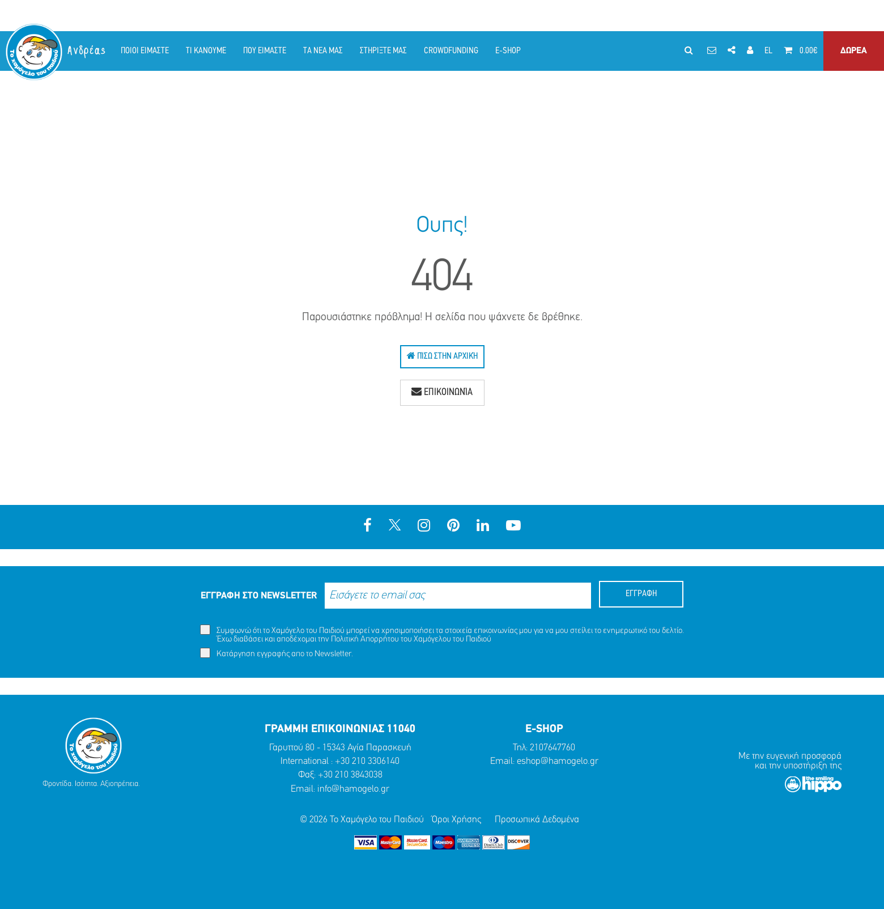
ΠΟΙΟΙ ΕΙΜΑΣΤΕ (145, 51)
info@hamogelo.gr (353, 789)
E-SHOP (508, 51)
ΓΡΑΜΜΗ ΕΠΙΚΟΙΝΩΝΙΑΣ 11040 (340, 729)
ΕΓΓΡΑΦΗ (641, 593)
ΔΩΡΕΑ (853, 51)
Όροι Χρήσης (456, 820)
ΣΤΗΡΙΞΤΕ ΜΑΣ (383, 51)
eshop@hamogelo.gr (557, 761)
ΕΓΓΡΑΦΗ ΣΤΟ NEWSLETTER (259, 596)
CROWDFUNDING (451, 51)
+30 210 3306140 (367, 761)
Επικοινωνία (442, 392)
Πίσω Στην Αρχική (442, 356)
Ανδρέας (87, 50)
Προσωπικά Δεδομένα (537, 820)
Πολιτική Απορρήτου (365, 639)
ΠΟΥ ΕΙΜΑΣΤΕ (264, 51)
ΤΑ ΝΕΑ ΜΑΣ (323, 51)
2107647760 (552, 748)
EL (768, 51)
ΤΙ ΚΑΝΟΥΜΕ (206, 51)
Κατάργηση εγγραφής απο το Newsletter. (276, 653)
